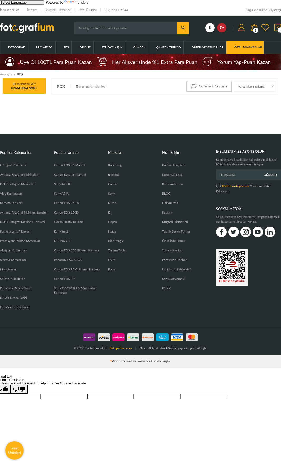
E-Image (113, 174)
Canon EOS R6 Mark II (69, 165)
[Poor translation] (19, 389)
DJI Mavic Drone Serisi (15, 288)
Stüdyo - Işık (112, 47)
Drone (85, 47)
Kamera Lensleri (11, 203)
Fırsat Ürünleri (14, 450)
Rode (111, 269)
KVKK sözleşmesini (235, 185)
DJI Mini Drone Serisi (14, 307)
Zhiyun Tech (116, 250)
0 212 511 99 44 (116, 10)
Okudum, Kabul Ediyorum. (243, 188)
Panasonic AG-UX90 (68, 260)
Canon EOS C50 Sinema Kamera (76, 250)
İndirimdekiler (9, 10)
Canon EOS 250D (66, 212)
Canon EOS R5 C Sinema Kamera (77, 269)
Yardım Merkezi (172, 250)
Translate (76, 2)
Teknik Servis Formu (176, 231)
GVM (111, 260)
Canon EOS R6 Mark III (70, 174)
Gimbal (139, 47)
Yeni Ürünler (87, 10)
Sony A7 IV (61, 193)
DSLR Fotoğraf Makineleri (18, 184)
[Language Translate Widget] (22, 2)
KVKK (166, 288)
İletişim (32, 10)
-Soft (115, 361)
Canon (112, 184)
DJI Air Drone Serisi (13, 298)
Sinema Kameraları (13, 260)
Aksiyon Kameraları (13, 250)
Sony (111, 193)
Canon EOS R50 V (66, 203)
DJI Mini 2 (61, 231)
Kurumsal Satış (172, 174)
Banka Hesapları (173, 165)
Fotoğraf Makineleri (13, 165)
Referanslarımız (172, 184)
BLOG (166, 193)
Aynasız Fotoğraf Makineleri (19, 174)
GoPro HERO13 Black (69, 222)
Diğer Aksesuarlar (208, 47)
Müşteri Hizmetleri (58, 10)
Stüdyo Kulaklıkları (13, 279)
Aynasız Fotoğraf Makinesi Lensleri (24, 212)
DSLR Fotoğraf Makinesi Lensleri (22, 222)
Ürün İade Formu (174, 241)
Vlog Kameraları (11, 193)
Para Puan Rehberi (174, 260)
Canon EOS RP (64, 279)
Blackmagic (116, 241)
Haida (112, 231)
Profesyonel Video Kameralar (20, 241)
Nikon (112, 203)
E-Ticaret (125, 361)
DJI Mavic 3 (62, 241)
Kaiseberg (115, 165)
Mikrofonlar (8, 269)
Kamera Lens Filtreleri (15, 231)
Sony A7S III (62, 184)
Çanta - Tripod (168, 47)
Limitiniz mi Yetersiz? (176, 269)
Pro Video (44, 47)
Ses (66, 47)
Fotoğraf (16, 47)
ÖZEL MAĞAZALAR (248, 47)
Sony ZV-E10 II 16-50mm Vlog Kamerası (75, 290)
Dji (110, 212)
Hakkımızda (170, 203)
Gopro (112, 222)
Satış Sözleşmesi (173, 279)
